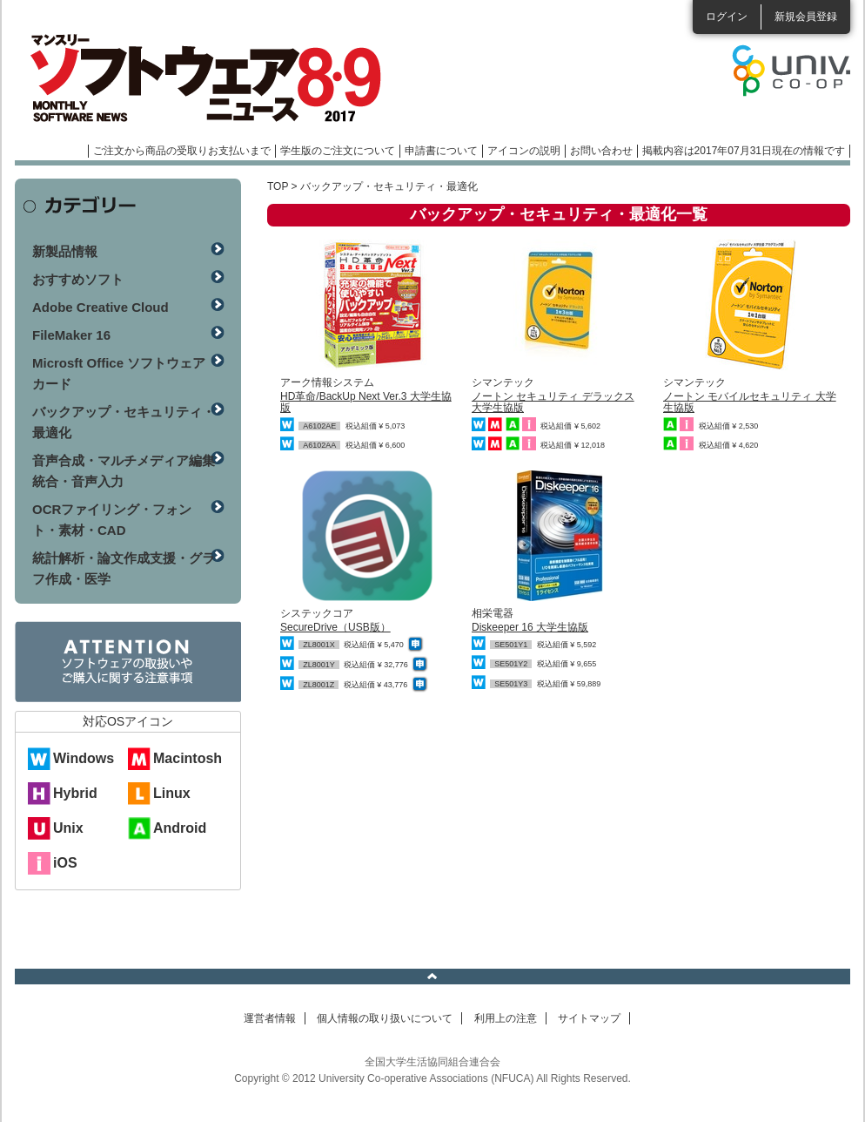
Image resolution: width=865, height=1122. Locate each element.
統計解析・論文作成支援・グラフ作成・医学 (123, 568)
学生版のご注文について (337, 151)
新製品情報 (64, 251)
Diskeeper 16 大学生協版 (530, 627)
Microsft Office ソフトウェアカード (118, 373)
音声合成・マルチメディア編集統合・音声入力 (123, 471)
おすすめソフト (78, 279)
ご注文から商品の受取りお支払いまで (182, 151)
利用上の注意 (505, 1018)
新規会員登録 (805, 16)
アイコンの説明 (523, 151)
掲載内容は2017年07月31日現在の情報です (743, 151)
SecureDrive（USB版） (335, 627)
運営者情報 (270, 1018)
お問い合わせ (601, 151)
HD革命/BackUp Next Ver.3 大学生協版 (366, 402)
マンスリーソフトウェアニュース (199, 78)
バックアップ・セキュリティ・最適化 (123, 422)
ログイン (727, 16)
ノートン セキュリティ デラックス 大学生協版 (553, 402)
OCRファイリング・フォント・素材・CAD (111, 519)
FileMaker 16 (71, 335)
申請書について (441, 151)
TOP (277, 186)
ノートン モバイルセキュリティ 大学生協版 (749, 402)
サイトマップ (589, 1018)
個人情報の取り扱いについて (385, 1018)
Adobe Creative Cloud (100, 307)
